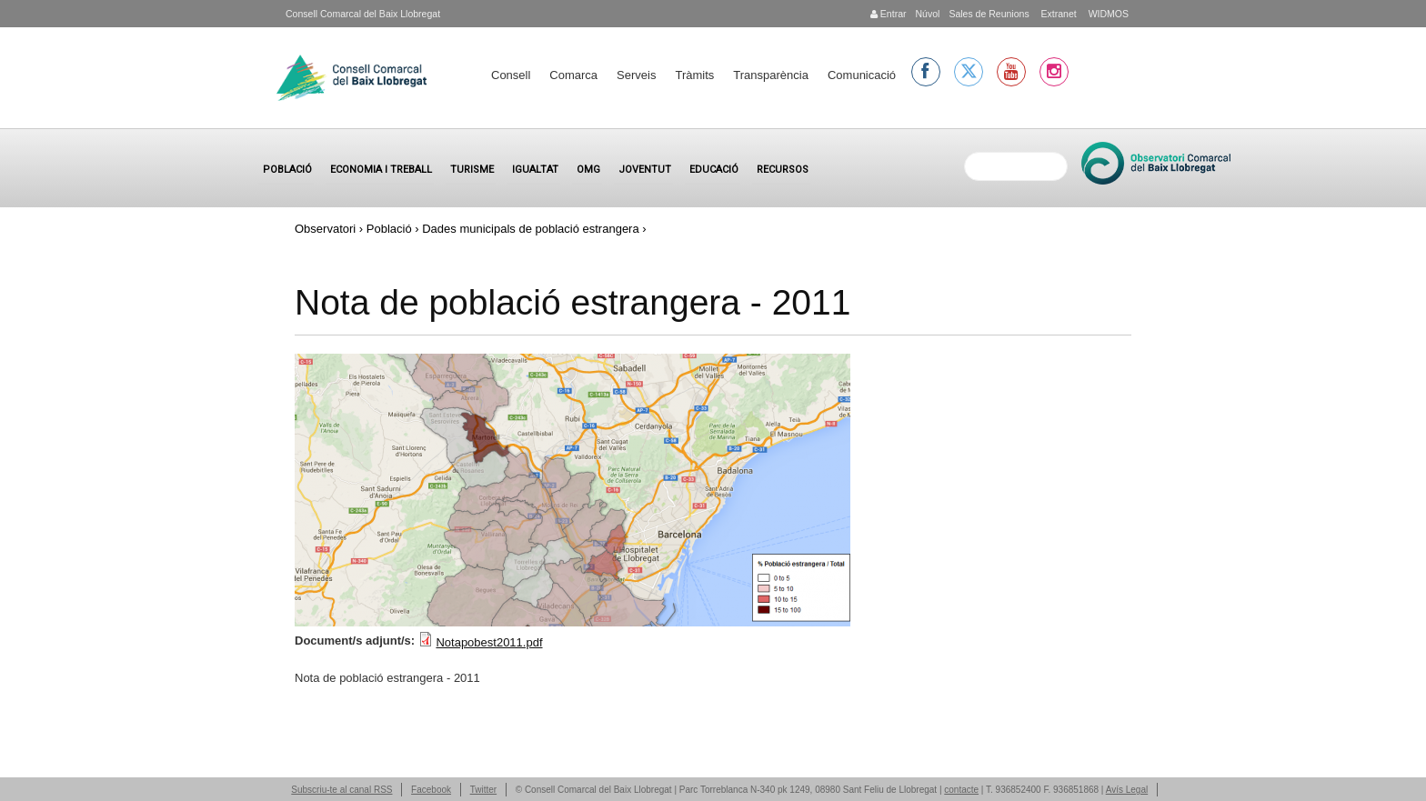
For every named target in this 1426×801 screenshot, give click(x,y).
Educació (713, 169)
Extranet (1058, 13)
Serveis (636, 75)
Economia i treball (381, 169)
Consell (510, 75)
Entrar (888, 13)
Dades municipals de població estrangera (530, 228)
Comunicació (862, 75)
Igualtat (535, 169)
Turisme (472, 169)
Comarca (573, 75)
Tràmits (694, 75)
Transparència (770, 75)
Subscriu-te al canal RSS (341, 790)
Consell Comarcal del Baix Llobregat (363, 13)
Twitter (483, 790)
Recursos (782, 169)
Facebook (431, 790)
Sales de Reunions (989, 13)
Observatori (325, 228)
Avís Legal (1127, 790)
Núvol (927, 13)
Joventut (644, 169)
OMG (588, 169)
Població (287, 169)
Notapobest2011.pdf (489, 642)
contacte (961, 790)
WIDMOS (1107, 13)
